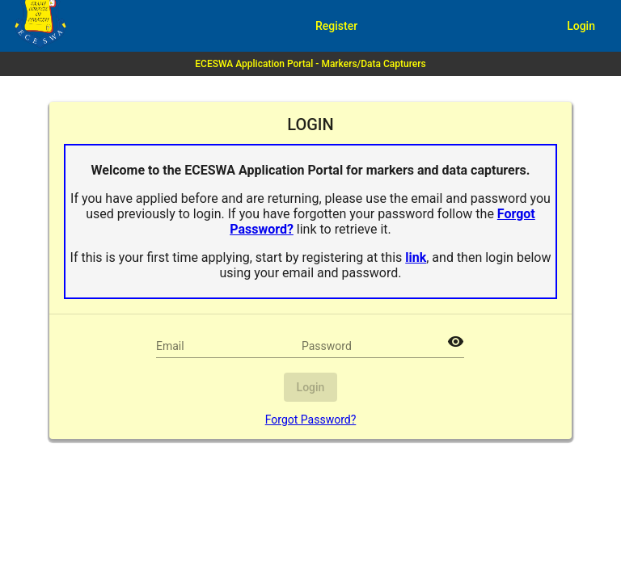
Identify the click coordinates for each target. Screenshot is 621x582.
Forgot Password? (311, 419)
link (415, 257)
